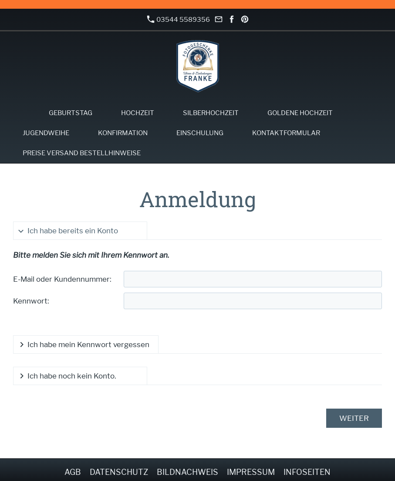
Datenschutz (119, 472)
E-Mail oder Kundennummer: (62, 279)
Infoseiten (307, 472)
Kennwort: (31, 301)
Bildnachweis (187, 472)
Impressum (251, 472)
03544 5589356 (178, 19)
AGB (72, 472)
